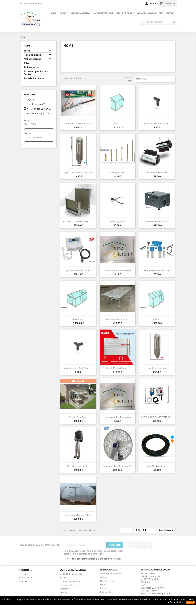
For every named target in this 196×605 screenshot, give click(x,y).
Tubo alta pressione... (157, 466)
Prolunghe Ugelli (117, 172)
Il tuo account (109, 569)
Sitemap (63, 592)
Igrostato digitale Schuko (78, 270)
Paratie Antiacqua (34, 78)
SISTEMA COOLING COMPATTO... (78, 221)
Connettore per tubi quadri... (157, 123)
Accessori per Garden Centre (36, 73)
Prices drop (24, 573)
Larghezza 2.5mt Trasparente (117, 270)
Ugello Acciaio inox (157, 368)
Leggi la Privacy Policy (181, 600)
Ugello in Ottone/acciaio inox (78, 172)
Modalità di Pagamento (71, 573)
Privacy (63, 577)
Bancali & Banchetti (150, 13)
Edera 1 (117, 123)
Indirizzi (104, 584)
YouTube (137, 545)
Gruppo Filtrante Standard (157, 270)
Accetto (190, 602)
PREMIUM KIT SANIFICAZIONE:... (156, 417)
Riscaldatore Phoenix (157, 172)
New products (25, 577)
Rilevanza (154, 79)
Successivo (166, 530)
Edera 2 (157, 319)
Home (53, 13)
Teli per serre (125, 13)
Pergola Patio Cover (78, 417)
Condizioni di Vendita (70, 581)
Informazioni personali (111, 573)
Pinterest (143, 545)
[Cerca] (159, 22)
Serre (63, 13)
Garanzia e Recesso (69, 585)
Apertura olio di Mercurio (78, 123)
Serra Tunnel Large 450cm (78, 515)
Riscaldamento (80, 13)
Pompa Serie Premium (157, 221)
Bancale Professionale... (117, 319)
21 (144, 530)
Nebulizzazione (103, 13)
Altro (170, 13)
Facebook (130, 545)
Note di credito (107, 581)
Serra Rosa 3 (78, 319)
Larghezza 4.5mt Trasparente (117, 417)
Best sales (23, 581)
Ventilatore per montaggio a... (117, 466)
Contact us (65, 588)
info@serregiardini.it (160, 593)
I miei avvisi (105, 592)
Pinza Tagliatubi (117, 221)
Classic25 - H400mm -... (117, 368)
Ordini (103, 577)
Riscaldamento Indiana (78, 466)
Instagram (149, 545)
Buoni (103, 588)
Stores (63, 596)
